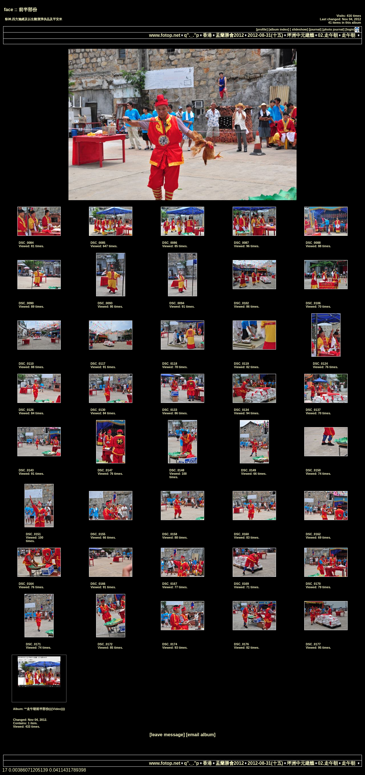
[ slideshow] (299, 29)
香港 (207, 35)
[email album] (200, 734)
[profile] (262, 29)
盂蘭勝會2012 (230, 35)
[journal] (315, 29)
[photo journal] (333, 29)
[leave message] (167, 734)
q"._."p (191, 35)
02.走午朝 (328, 35)
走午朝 (348, 35)
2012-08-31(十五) (265, 35)
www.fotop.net (165, 35)
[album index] (279, 29)
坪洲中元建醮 (300, 35)
